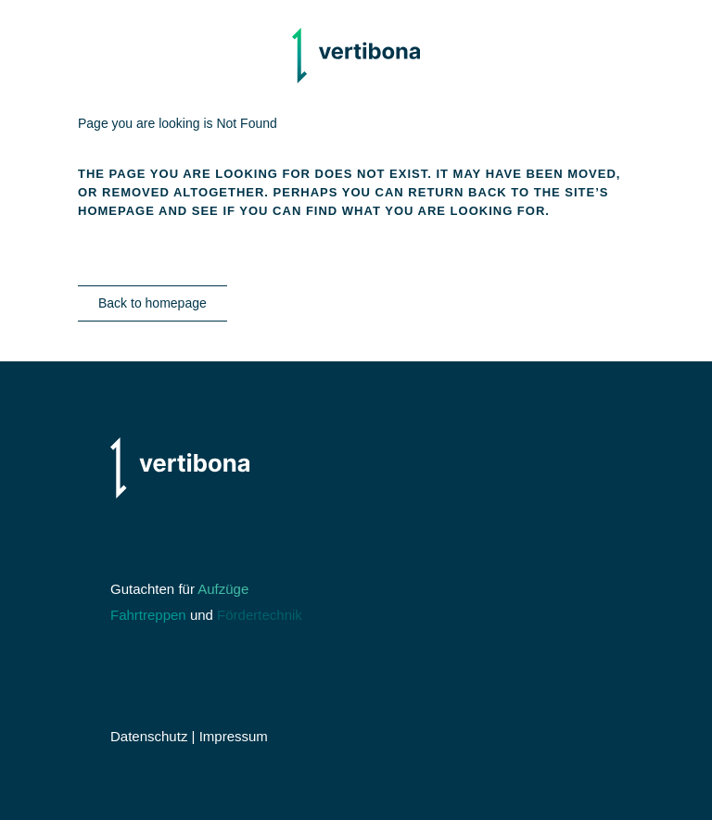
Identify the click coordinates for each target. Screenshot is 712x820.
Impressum (233, 736)
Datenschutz (148, 736)
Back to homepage (152, 303)
